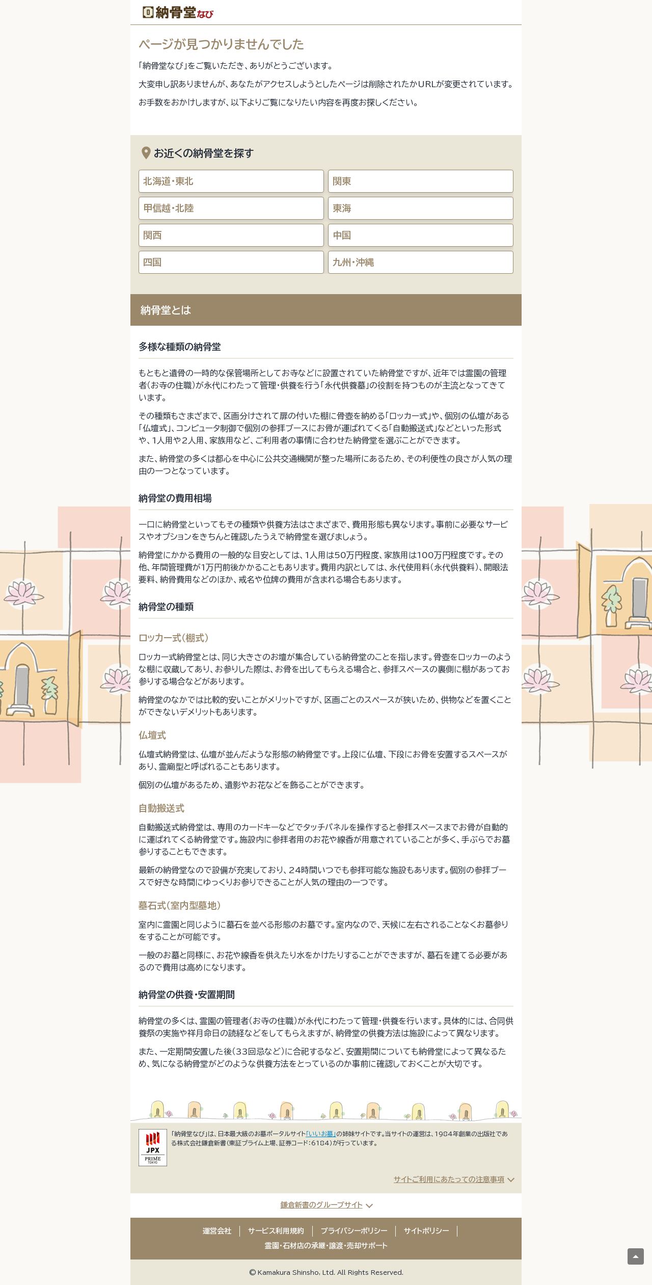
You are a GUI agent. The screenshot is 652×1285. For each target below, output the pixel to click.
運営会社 (217, 1231)
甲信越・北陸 (168, 208)
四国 (152, 262)
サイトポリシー (426, 1231)
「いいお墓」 (321, 1134)
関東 (342, 181)
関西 (152, 235)
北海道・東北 (168, 181)
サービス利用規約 (276, 1231)
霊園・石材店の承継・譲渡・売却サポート (326, 1245)
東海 (342, 208)
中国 (342, 235)
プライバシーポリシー (354, 1231)
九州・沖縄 (353, 262)
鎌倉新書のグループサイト (322, 1205)
